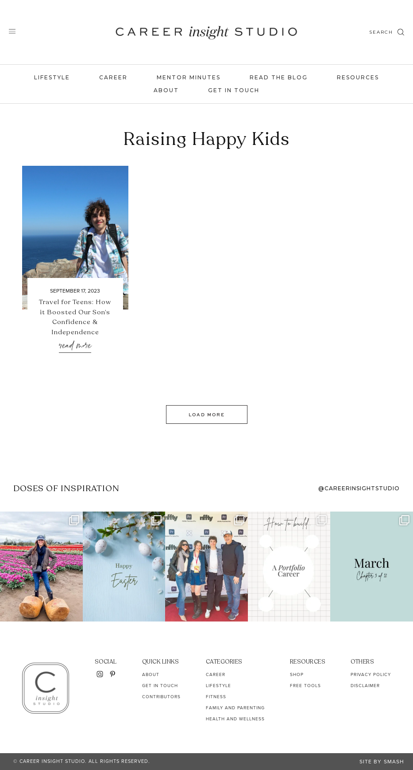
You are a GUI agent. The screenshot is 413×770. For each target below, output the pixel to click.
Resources (358, 77)
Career (113, 77)
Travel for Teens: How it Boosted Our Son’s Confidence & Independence (75, 316)
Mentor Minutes (188, 77)
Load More (207, 414)
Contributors (161, 696)
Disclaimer (365, 685)
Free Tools (305, 685)
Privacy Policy (371, 674)
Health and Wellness (235, 718)
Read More (75, 346)
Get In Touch (233, 90)
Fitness (216, 696)
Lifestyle (52, 77)
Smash (394, 762)
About (166, 90)
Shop (297, 674)
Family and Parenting (235, 707)
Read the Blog (279, 77)
